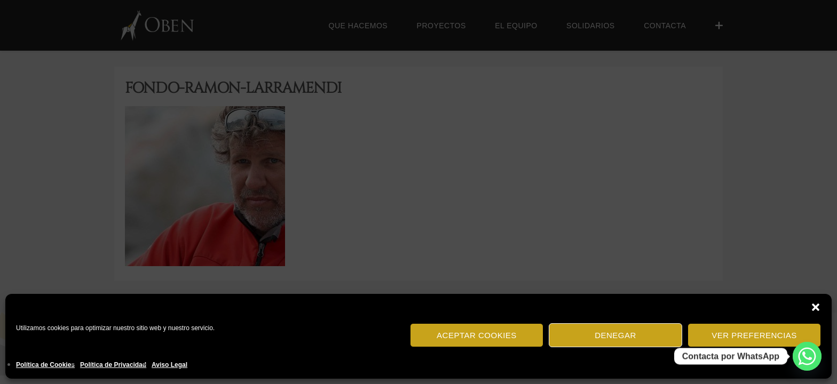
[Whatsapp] (807, 356)
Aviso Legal (169, 365)
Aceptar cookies (477, 335)
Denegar (615, 335)
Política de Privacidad (113, 365)
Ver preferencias (754, 335)
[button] (815, 307)
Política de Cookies (45, 365)
